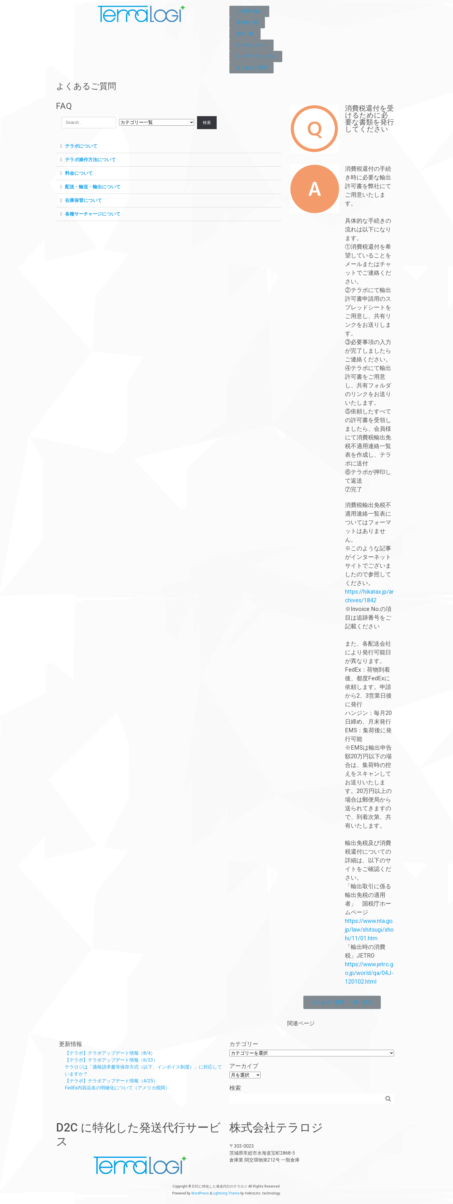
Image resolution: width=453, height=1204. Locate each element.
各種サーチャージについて (92, 214)
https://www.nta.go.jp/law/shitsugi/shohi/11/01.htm (369, 929)
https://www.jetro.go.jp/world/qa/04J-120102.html (369, 973)
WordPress (200, 1193)
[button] (249, 11)
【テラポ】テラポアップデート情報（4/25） (111, 1081)
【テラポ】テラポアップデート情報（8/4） (110, 1053)
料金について (79, 173)
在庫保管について (83, 200)
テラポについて (81, 146)
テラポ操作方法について (90, 159)
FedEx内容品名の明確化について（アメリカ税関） (117, 1087)
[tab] (168, 146)
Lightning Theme (226, 1193)
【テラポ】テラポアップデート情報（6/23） (111, 1060)
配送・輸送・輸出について (92, 186)
